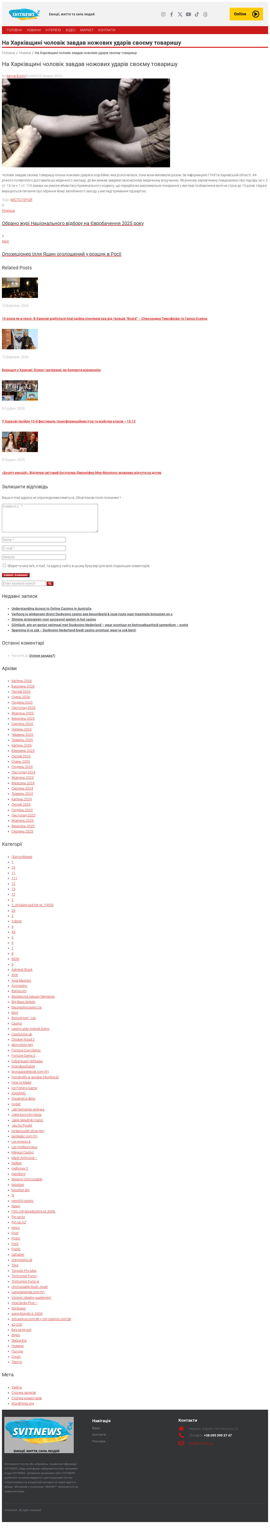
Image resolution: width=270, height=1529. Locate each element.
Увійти (17, 1392)
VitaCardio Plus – (24, 1308)
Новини (25, 53)
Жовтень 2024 (23, 783)
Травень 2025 (22, 745)
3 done (17, 926)
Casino (17, 1028)
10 (13, 872)
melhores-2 (20, 1173)
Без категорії (21, 1335)
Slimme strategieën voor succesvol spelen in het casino (54, 624)
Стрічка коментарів (27, 1403)
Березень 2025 (23, 756)
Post (15, 1238)
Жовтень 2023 (23, 826)
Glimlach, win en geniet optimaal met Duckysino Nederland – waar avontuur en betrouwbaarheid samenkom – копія (100, 630)
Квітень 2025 (22, 750)
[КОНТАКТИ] (107, 30)
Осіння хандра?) (42, 661)
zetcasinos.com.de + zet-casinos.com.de (41, 1324)
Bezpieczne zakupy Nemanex (33, 1001)
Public (16, 1254)
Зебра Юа (19, 1346)
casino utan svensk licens (30, 1034)
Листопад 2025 (23, 713)
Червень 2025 (22, 740)
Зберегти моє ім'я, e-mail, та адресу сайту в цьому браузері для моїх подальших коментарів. (78, 571)
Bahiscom (19, 996)
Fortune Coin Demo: (26, 1055)
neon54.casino (22, 1206)
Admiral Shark (22, 975)
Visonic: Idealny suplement (31, 1303)
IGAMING (19, 1098)
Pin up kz (18, 1222)
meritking (18, 1179)
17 (13, 899)
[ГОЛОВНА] (14, 30)
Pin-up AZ (19, 1227)
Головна (8, 53)
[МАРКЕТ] (87, 30)
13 (13, 894)
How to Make (21, 1087)
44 (13, 937)
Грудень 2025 (22, 707)
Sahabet (18, 1260)
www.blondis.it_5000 (27, 1319)
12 (13, 889)
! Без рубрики (22, 862)
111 (14, 883)
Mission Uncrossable (27, 1184)
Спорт (16, 1362)
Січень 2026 (21, 702)
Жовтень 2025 (23, 718)
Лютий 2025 (21, 761)
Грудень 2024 (22, 772)
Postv (16, 1243)
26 (13, 916)
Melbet (17, 1168)
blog (15, 1018)
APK (15, 980)
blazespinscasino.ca (27, 1012)
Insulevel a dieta (23, 1104)
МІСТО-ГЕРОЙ (21, 200)
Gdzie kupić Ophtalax (27, 1066)
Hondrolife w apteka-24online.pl (35, 1082)
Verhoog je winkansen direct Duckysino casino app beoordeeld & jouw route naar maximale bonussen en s (92, 619)
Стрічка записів (24, 1398)
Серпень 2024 (22, 793)
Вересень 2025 (23, 723)
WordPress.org (23, 1408)
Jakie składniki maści (27, 1125)
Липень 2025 (22, 734)
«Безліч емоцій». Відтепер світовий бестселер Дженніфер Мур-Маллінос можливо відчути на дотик (81, 473)
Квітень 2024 (22, 804)
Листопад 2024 (23, 777)
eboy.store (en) (22, 1050)
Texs (15, 1270)
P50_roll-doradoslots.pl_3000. (34, 1216)
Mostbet (18, 1190)
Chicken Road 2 (23, 1044)
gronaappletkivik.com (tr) (30, 1077)
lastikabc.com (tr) (24, 1141)
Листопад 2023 (23, 820)
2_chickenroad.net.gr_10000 (33, 910)
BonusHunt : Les (24, 1023)
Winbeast (19, 1313)
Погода (17, 1356)
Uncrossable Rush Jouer (30, 1292)
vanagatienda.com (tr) (28, 1297)
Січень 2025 (21, 766)
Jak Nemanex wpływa (28, 1114)
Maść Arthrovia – (24, 1163)
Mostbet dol (20, 1195)
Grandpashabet (23, 1071)
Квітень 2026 (22, 686)
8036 (15, 964)
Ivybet (16, 1109)
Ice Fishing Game (24, 1093)
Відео (16, 1340)
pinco (16, 1233)
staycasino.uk (22, 1265)
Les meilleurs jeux (24, 1152)
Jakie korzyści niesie (27, 1120)
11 (13, 878)
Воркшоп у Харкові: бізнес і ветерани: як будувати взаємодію (51, 370)
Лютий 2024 (21, 809)
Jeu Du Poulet (22, 1130)
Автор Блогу (16, 76)
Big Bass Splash (23, 1007)
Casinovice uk (22, 1039)
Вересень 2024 (23, 788)
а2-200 (17, 1329)
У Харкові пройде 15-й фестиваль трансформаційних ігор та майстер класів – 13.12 (68, 421)
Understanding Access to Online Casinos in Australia (52, 614)
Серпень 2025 (22, 729)
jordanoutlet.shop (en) (28, 1136)
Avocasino (19, 991)
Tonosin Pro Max (24, 1276)
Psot (15, 1249)
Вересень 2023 (23, 831)
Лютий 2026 (21, 697)
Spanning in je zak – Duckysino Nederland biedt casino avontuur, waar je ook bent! (74, 635)
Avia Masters (21, 985)
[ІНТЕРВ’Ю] (53, 30)
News (16, 1211)
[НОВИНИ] (34, 30)
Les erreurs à (21, 1146)
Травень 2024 (22, 799)
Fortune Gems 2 (23, 1061)
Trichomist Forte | (24, 1281)
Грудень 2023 (22, 815)
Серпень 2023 (22, 836)
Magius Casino (23, 1157)
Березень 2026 (23, 691)
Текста (17, 1367)
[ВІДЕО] (70, 30)
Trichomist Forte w (25, 1286)
